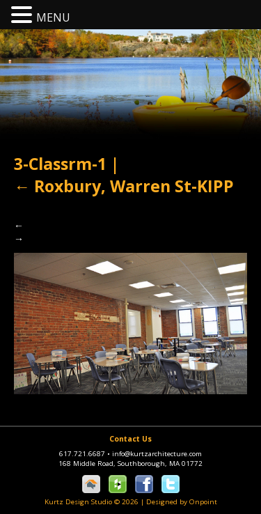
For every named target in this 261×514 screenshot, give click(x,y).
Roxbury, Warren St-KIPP (124, 186)
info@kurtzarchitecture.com (157, 453)
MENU (53, 17)
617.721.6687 (85, 453)
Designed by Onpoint (181, 501)
